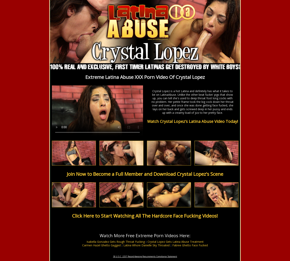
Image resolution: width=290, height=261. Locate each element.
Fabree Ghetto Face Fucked (190, 245)
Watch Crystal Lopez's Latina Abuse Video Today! (192, 121)
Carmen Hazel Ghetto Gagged (101, 245)
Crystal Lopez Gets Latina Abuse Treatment (176, 242)
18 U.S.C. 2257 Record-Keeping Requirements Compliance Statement (145, 256)
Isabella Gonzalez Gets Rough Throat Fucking (116, 242)
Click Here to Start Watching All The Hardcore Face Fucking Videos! (145, 215)
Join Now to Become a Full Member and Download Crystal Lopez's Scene (145, 174)
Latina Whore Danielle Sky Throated (146, 245)
